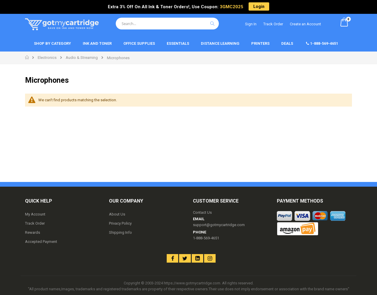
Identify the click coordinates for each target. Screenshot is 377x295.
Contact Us (202, 212)
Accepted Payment (41, 241)
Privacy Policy (120, 223)
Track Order (273, 24)
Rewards (32, 232)
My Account (35, 214)
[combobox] (167, 23)
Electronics (47, 57)
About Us (117, 214)
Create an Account (305, 24)
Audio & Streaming (82, 57)
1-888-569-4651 (206, 238)
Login (258, 6)
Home (27, 57)
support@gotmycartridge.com (219, 225)
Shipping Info (120, 232)
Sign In (251, 24)
